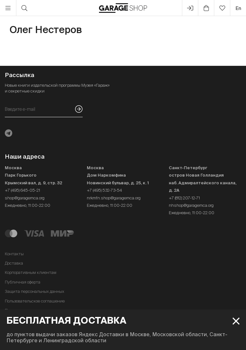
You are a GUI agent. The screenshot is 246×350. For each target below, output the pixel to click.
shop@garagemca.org (25, 198)
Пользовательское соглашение (35, 301)
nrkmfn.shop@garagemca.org (114, 198)
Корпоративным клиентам (30, 272)
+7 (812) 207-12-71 (184, 198)
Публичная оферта (22, 282)
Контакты (14, 253)
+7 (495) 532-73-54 (104, 190)
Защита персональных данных (34, 291)
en (238, 8)
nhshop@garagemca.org (191, 205)
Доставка (14, 263)
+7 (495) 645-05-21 (22, 190)
